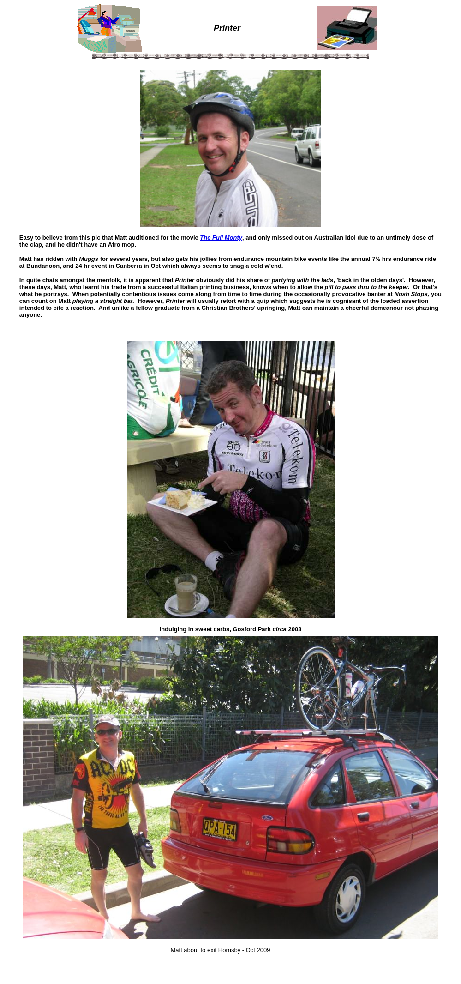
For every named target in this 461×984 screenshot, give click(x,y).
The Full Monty (221, 237)
